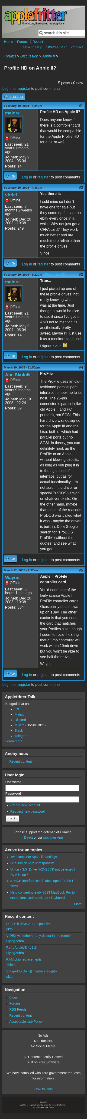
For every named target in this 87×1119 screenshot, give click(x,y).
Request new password (27, 811)
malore (12, 113)
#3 (81, 275)
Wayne (12, 577)
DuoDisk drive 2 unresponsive (32, 863)
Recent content (20, 761)
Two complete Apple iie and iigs (33, 857)
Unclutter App (53, 837)
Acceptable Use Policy (25, 1021)
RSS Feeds (17, 1009)
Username (14, 782)
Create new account (25, 805)
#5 (81, 570)
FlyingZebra (15, 941)
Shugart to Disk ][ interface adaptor (32, 971)
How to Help (43, 1089)
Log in (7, 88)
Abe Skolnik (18, 374)
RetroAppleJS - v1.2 (21, 947)
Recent (37, 42)
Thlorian (12, 965)
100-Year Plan (56, 47)
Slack (19, 730)
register (24, 88)
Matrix (19, 714)
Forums (23, 42)
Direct (28, 837)
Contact (77, 47)
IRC (17, 709)
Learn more (14, 741)
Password (14, 793)
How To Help (32, 47)
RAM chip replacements (24, 959)
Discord (20, 720)
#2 (81, 188)
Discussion (29, 56)
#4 (81, 367)
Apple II (48, 56)
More (78, 904)
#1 (81, 106)
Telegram (21, 736)
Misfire (19, 725)
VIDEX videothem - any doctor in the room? (38, 936)
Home (8, 42)
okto (9, 929)
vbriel (11, 194)
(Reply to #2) (54, 275)
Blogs (13, 997)
